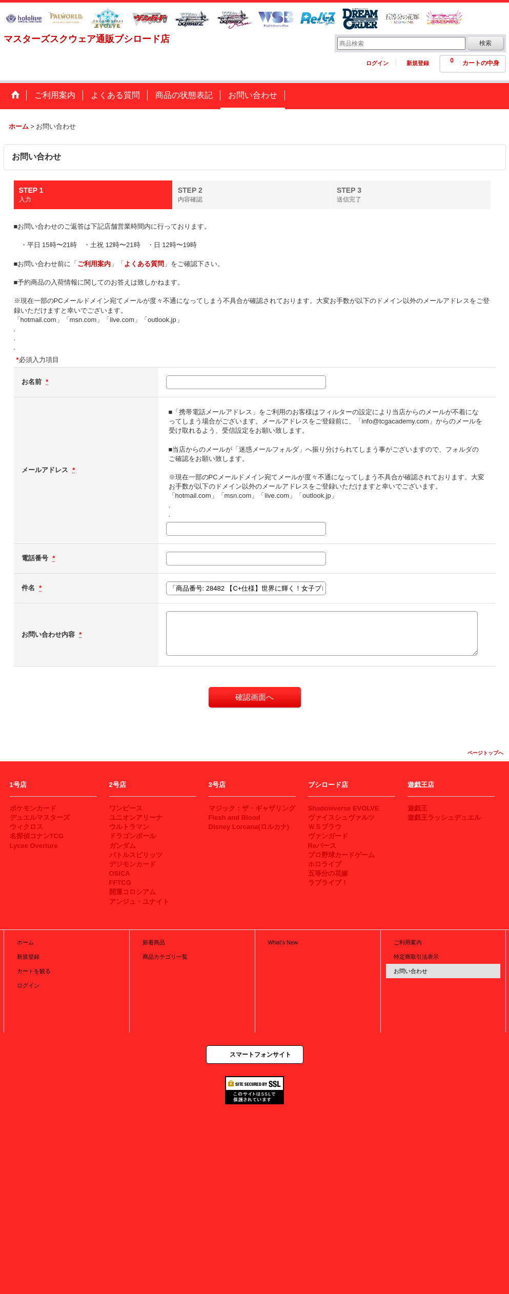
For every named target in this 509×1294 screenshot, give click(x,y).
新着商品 (153, 942)
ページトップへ (485, 753)
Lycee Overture (34, 846)
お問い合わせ (410, 971)
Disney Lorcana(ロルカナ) (249, 827)
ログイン (377, 63)
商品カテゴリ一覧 (165, 957)
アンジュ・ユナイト (139, 901)
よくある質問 (144, 264)
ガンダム (122, 846)
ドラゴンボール (132, 836)
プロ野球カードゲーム (341, 855)
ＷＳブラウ (324, 827)
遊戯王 (417, 808)
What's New (283, 942)
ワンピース (125, 808)
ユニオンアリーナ (135, 817)
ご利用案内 (94, 264)
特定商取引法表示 (416, 957)
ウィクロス (26, 827)
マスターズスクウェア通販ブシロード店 (87, 39)
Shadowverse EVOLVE (343, 808)
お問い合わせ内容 (49, 634)
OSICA (119, 873)
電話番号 (36, 558)
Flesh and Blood (234, 817)
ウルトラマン (129, 827)
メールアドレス (46, 470)
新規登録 (417, 63)
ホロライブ (324, 864)
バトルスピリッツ (135, 855)
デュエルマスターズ (40, 817)
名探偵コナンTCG (37, 836)
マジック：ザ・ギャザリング (252, 808)
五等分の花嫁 (328, 873)
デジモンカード (132, 864)
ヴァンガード (328, 836)
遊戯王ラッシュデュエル (444, 817)
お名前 (33, 382)
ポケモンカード (33, 808)
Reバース (322, 846)
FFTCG (120, 882)
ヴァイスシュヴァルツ (341, 817)
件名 (29, 588)
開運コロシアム (132, 892)
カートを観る (34, 971)
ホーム (25, 942)
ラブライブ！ (328, 882)
